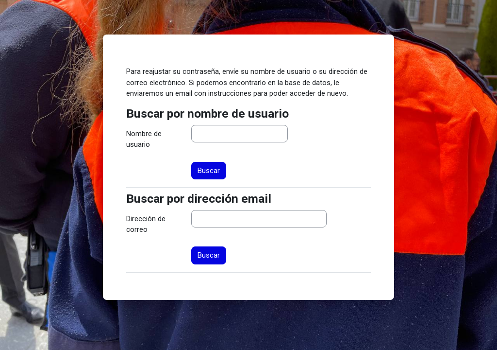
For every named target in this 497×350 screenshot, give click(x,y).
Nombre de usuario (144, 139)
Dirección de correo (146, 224)
